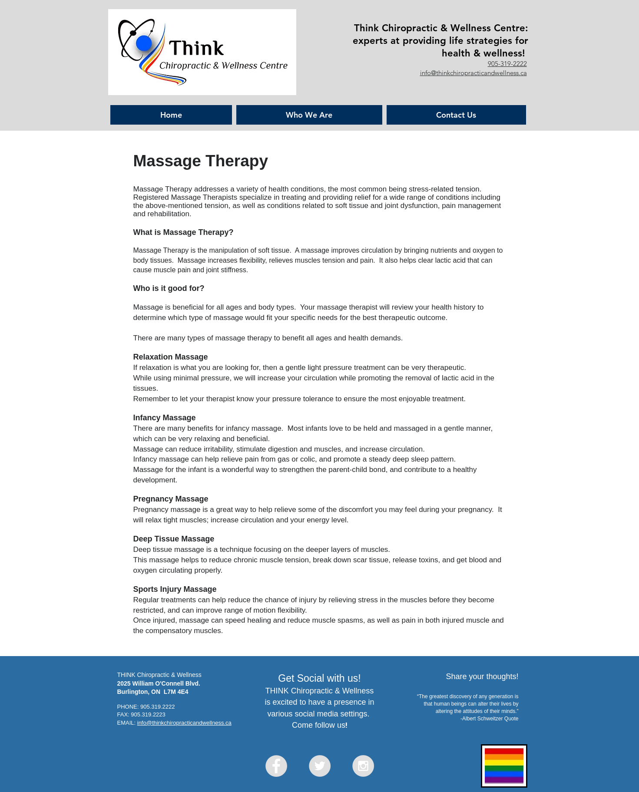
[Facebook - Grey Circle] (276, 766)
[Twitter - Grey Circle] (320, 766)
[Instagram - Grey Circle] (363, 766)
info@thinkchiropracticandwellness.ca (473, 73)
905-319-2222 (507, 63)
